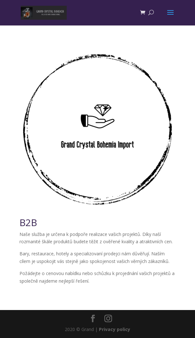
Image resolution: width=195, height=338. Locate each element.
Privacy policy (114, 329)
